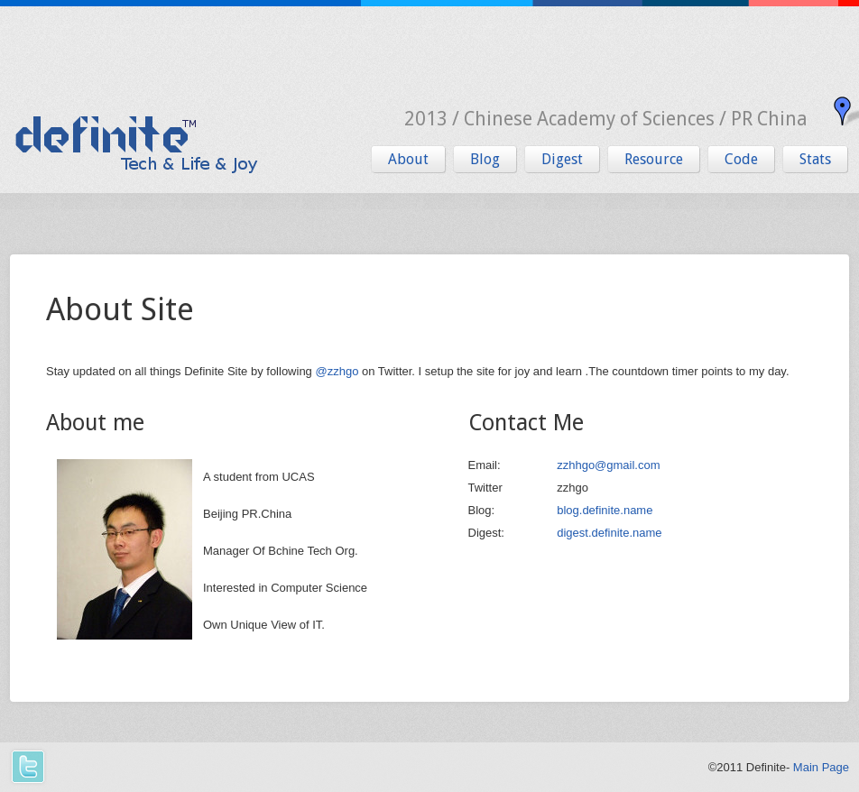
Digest (562, 159)
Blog (485, 159)
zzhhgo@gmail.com (608, 465)
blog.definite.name (604, 510)
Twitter (26, 767)
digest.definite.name (609, 532)
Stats (815, 159)
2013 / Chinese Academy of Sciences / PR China (606, 118)
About (408, 159)
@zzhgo (336, 371)
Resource (653, 159)
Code (741, 159)
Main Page (821, 767)
